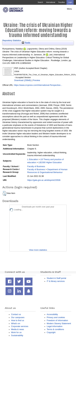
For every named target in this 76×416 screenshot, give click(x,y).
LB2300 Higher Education (50, 162)
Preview (36, 80)
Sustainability (17, 335)
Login (70, 2)
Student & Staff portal (56, 278)
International (50, 2)
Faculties (61, 2)
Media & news (17, 329)
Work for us (16, 332)
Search (40, 2)
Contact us (16, 314)
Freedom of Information (57, 320)
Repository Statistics (11, 40)
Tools (26, 42)
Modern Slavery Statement (59, 323)
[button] (4, 193)
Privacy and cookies (56, 317)
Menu (69, 9)
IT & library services (56, 281)
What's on (15, 323)
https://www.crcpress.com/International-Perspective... (38, 85)
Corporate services (19, 326)
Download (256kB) (22, 80)
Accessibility (52, 314)
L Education (32, 159)
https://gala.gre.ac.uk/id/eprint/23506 (43, 180)
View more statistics (38, 250)
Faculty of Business (36, 166)
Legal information (54, 326)
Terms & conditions (55, 329)
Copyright (51, 332)
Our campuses (17, 317)
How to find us (17, 320)
